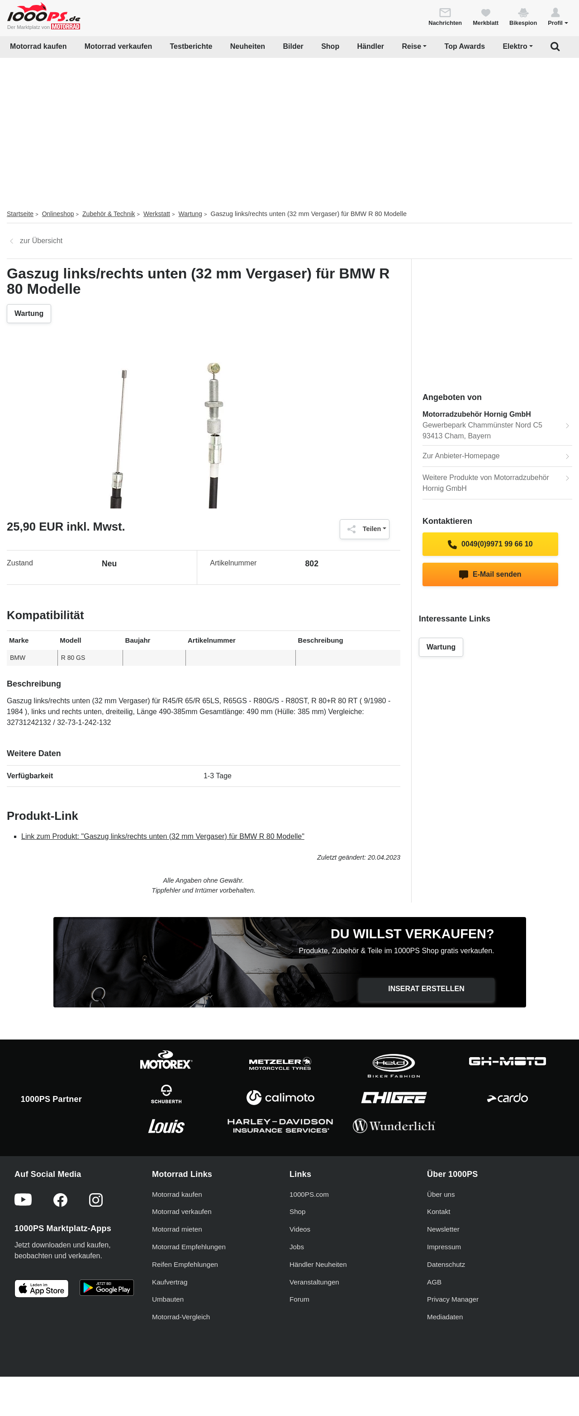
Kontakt (439, 1211)
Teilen (362, 529)
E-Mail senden (490, 575)
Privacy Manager (453, 1299)
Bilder (293, 46)
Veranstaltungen (314, 1282)
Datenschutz (446, 1264)
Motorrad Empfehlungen (189, 1247)
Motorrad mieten (177, 1229)
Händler (370, 46)
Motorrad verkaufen (118, 46)
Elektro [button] (515, 46)
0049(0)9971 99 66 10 (490, 544)
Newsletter (443, 1229)
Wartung (190, 213)
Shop (330, 46)
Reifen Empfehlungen (185, 1264)
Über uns (441, 1194)
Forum (299, 1299)
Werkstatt (156, 213)
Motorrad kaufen (38, 46)
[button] (558, 16)
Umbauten (168, 1299)
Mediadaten (445, 1317)
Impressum (444, 1247)
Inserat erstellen (426, 989)
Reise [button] (411, 46)
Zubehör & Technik (108, 213)
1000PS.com (309, 1194)
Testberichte (191, 46)
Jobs (297, 1247)
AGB (434, 1282)
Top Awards (465, 46)
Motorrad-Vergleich (181, 1317)
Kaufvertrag (170, 1282)
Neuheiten (247, 46)
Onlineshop (58, 213)
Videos (300, 1229)
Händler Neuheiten (318, 1264)
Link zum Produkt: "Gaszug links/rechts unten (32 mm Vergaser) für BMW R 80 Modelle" (162, 836)
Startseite (20, 213)
